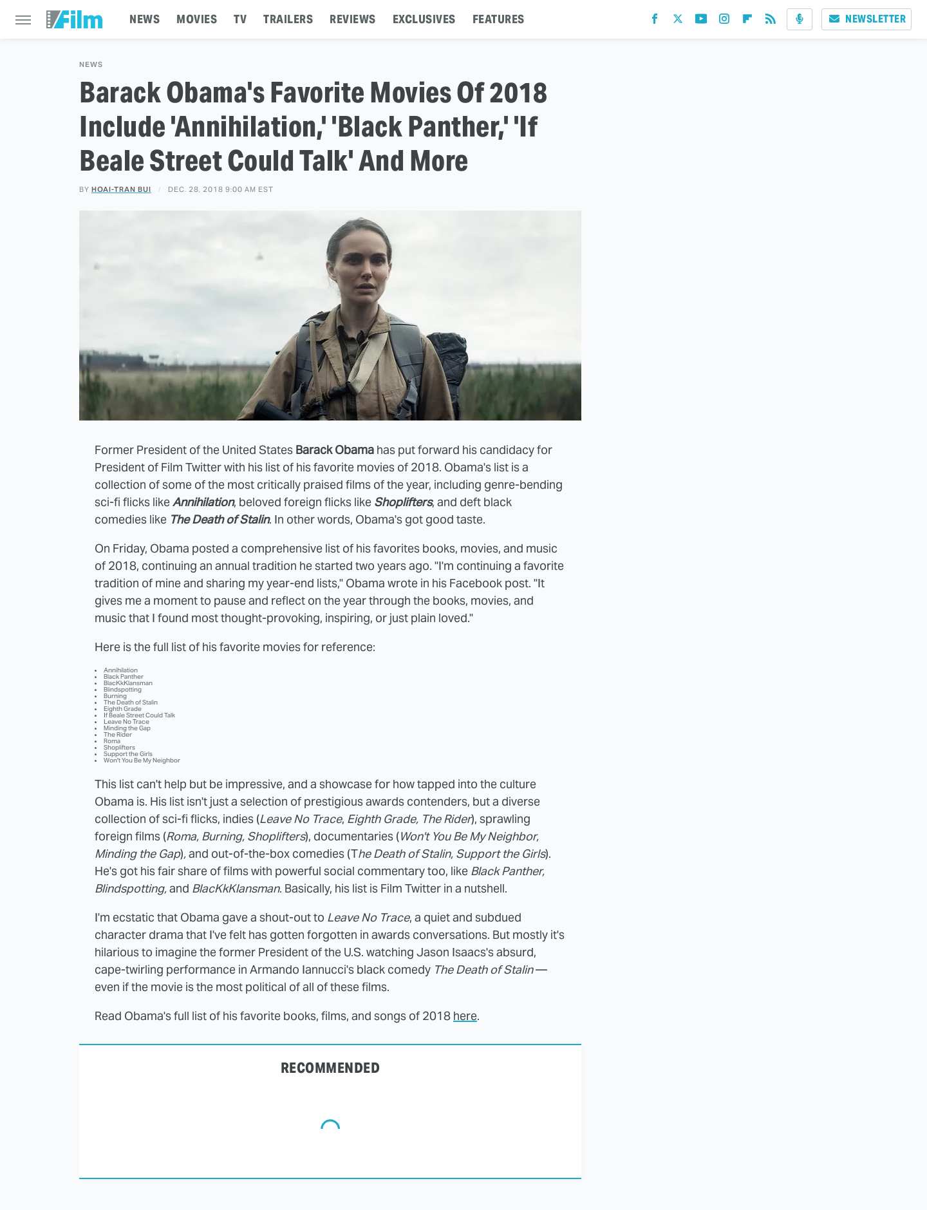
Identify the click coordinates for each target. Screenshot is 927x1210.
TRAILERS (288, 19)
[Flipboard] (747, 21)
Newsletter (866, 19)
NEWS (144, 19)
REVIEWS (353, 19)
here (465, 1015)
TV (240, 19)
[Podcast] (799, 19)
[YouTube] (701, 21)
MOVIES (196, 19)
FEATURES (499, 19)
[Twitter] (678, 21)
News (91, 65)
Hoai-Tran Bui (121, 189)
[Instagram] (724, 21)
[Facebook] (655, 21)
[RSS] (770, 21)
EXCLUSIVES (424, 19)
